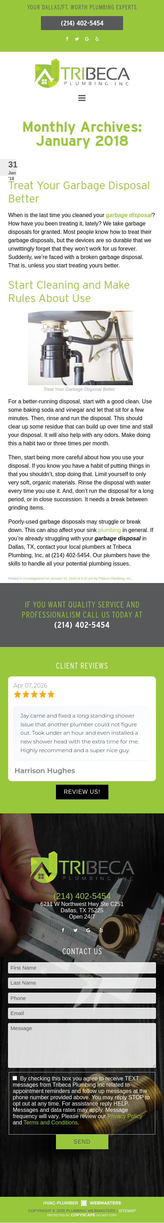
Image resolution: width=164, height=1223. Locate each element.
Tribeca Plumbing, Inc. (114, 578)
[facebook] (67, 39)
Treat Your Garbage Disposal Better (79, 191)
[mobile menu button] (82, 98)
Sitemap (127, 1211)
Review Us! (82, 792)
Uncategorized (34, 578)
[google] (87, 39)
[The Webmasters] (82, 1205)
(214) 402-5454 (82, 23)
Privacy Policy (124, 1116)
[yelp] (96, 39)
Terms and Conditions (50, 1122)
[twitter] (76, 39)
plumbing (109, 530)
